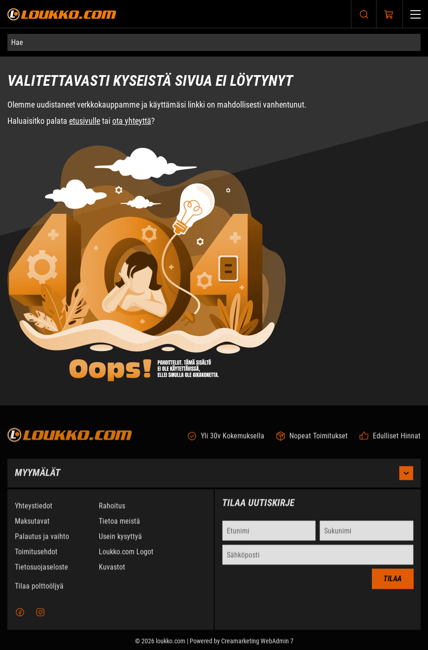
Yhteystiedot (33, 511)
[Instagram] (40, 617)
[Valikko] (415, 14)
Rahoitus (112, 511)
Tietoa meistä (119, 526)
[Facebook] (20, 617)
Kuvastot (112, 572)
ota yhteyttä (131, 121)
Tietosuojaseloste (41, 572)
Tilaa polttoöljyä (39, 591)
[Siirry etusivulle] (61, 14)
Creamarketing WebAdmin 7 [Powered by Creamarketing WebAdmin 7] (257, 646)
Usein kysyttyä (120, 541)
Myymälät (214, 478)
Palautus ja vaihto (42, 541)
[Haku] (364, 14)
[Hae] (214, 42)
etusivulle (84, 121)
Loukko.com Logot (126, 557)
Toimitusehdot (36, 557)
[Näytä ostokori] (389, 14)
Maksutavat (32, 526)
